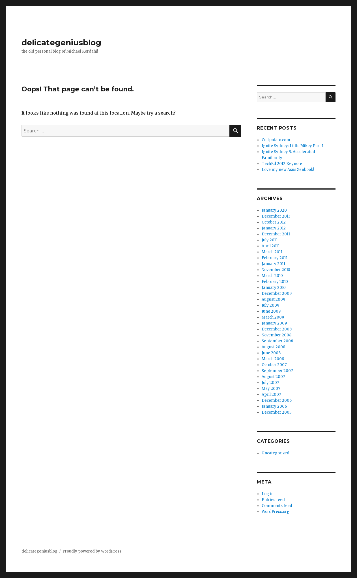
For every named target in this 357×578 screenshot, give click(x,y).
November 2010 (276, 269)
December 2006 (277, 400)
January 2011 (273, 263)
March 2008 (273, 358)
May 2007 (271, 388)
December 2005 (276, 412)
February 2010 (275, 281)
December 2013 (276, 216)
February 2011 (274, 257)
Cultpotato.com (276, 139)
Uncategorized (275, 453)
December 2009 (277, 293)
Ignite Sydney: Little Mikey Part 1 (292, 145)
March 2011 (272, 252)
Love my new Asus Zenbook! (288, 169)
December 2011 (276, 234)
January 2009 (274, 323)
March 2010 (272, 275)
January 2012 (274, 228)
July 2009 (270, 305)
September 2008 (277, 341)
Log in (268, 493)
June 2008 (271, 353)
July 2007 (270, 382)
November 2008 (276, 335)
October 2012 (274, 222)
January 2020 (274, 210)
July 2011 (270, 240)
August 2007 (273, 376)
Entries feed (273, 499)
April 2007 (271, 394)
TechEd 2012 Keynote (282, 163)
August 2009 (273, 299)
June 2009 (271, 311)
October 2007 (274, 364)
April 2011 (270, 246)
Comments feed (277, 505)
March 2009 (273, 317)
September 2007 (277, 370)
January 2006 (274, 406)
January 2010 (274, 287)
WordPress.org (275, 511)
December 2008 (277, 329)
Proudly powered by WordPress (92, 551)
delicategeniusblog (61, 42)
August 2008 (273, 347)
